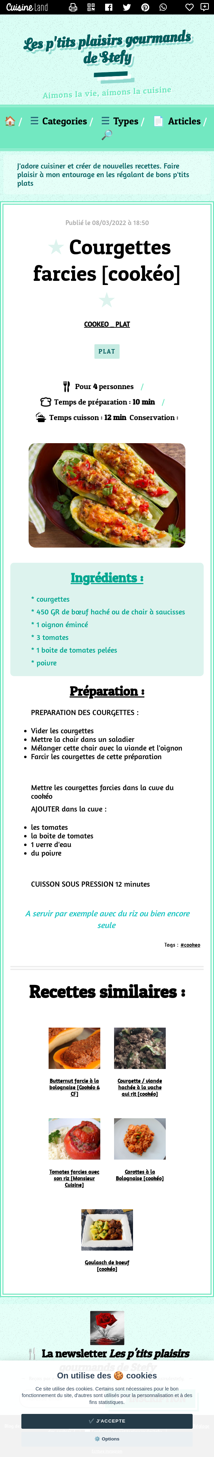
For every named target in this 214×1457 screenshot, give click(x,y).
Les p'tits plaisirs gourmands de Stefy (107, 48)
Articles (176, 121)
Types (120, 121)
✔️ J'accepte (107, 1421)
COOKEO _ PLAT (107, 324)
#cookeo (190, 944)
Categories (58, 121)
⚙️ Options (106, 1438)
